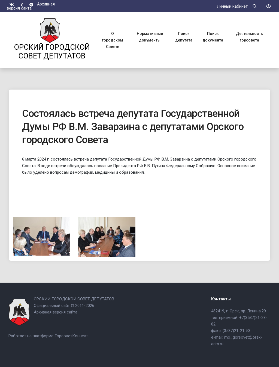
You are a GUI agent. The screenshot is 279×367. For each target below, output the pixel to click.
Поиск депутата (183, 36)
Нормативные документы (150, 36)
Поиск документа (212, 36)
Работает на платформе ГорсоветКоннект (48, 335)
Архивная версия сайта (31, 6)
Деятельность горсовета (249, 36)
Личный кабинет (232, 6)
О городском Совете (112, 40)
